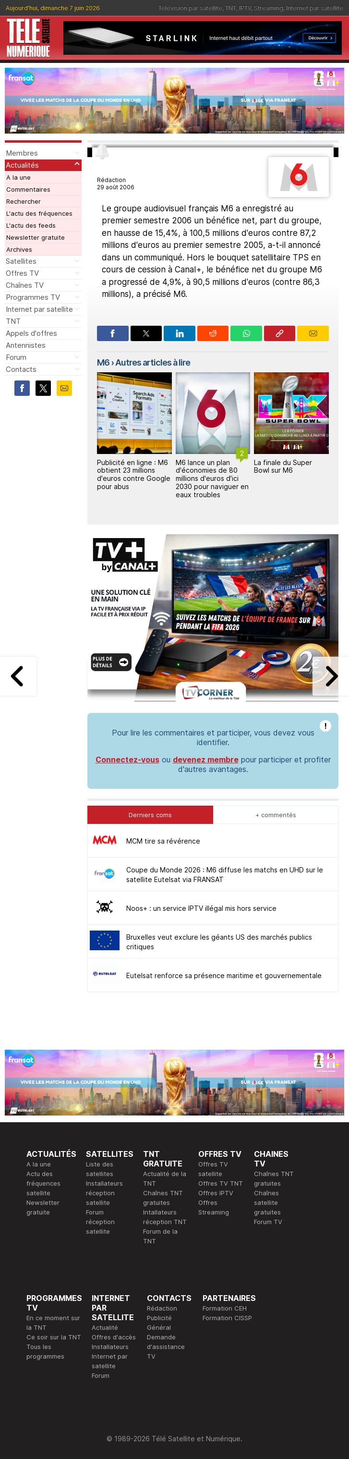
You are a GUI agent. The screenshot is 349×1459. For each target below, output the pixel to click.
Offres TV (22, 273)
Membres (22, 153)
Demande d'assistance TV (166, 1346)
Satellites (21, 261)
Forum (16, 357)
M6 (103, 362)
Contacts (21, 369)
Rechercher (23, 201)
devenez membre (206, 759)
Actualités (22, 165)
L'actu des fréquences (39, 213)
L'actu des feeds (31, 225)
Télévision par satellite (190, 8)
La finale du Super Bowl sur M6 (283, 466)
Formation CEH (225, 1308)
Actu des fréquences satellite (43, 1183)
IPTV (245, 8)
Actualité (105, 1327)
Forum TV (268, 1222)
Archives (19, 249)
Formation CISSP (227, 1318)
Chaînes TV (25, 285)
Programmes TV (33, 297)
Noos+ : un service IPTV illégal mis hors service (201, 908)
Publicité (159, 1318)
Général (159, 1327)
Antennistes (26, 345)
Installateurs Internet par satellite (110, 1356)
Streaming (268, 8)
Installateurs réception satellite (104, 1192)
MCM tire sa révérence (163, 841)
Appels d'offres (31, 333)
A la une (18, 177)
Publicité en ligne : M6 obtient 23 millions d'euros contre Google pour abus (133, 474)
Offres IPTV (215, 1193)
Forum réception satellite (100, 1221)
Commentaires (28, 189)
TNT (230, 8)
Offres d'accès (114, 1337)
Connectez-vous (127, 759)
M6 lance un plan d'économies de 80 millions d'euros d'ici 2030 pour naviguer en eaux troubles (212, 478)
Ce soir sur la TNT (53, 1337)
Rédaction (162, 1308)
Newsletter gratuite (35, 237)
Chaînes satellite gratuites (267, 1202)
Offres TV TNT (220, 1183)
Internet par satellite (314, 8)
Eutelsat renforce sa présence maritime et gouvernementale (224, 975)
